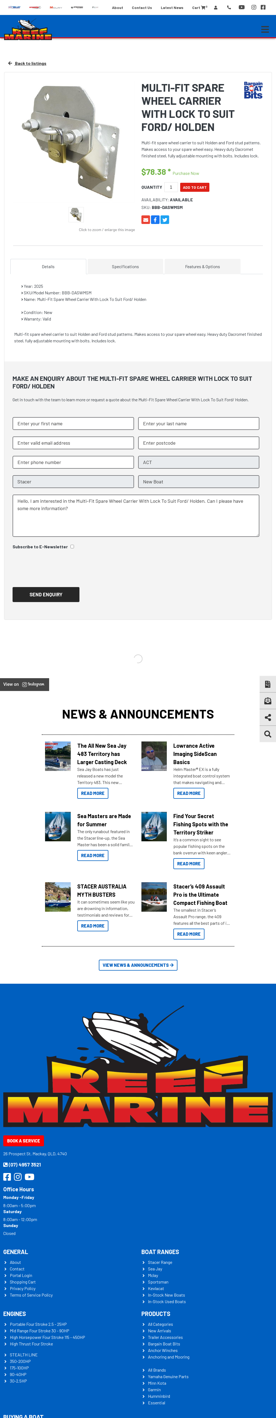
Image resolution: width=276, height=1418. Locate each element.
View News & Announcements (138, 965)
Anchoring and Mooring (168, 1356)
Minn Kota (157, 1383)
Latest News (172, 7)
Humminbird (159, 1396)
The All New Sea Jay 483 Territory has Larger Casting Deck (102, 753)
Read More (93, 793)
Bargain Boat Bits (164, 1343)
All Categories (160, 1324)
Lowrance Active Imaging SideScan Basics (195, 753)
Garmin (154, 1389)
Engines (14, 1313)
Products (155, 1313)
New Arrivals (159, 1330)
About (117, 7)
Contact (17, 1268)
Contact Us (142, 7)
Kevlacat (156, 1288)
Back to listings (27, 63)
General (15, 1251)
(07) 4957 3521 (22, 1165)
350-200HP (20, 1361)
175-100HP (19, 1367)
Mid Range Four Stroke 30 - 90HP (39, 1330)
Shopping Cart (23, 1281)
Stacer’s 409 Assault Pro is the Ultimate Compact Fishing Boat (200, 894)
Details (48, 266)
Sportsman (158, 1281)
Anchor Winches (163, 1350)
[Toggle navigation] (265, 29)
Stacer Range (160, 1262)
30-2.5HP (18, 1380)
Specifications (125, 266)
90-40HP (18, 1374)
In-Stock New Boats (166, 1294)
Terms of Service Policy (31, 1294)
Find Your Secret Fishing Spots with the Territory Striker (200, 824)
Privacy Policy (22, 1288)
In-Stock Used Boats (167, 1301)
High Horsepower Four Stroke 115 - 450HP (47, 1337)
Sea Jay (155, 1268)
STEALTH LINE (24, 1354)
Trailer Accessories (165, 1337)
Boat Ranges (160, 1251)
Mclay (153, 1275)
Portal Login (21, 1275)
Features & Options (202, 266)
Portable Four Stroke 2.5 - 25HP (38, 1324)
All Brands (157, 1369)
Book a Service (23, 1140)
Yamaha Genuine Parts (168, 1376)
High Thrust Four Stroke (31, 1343)
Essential (156, 1402)
